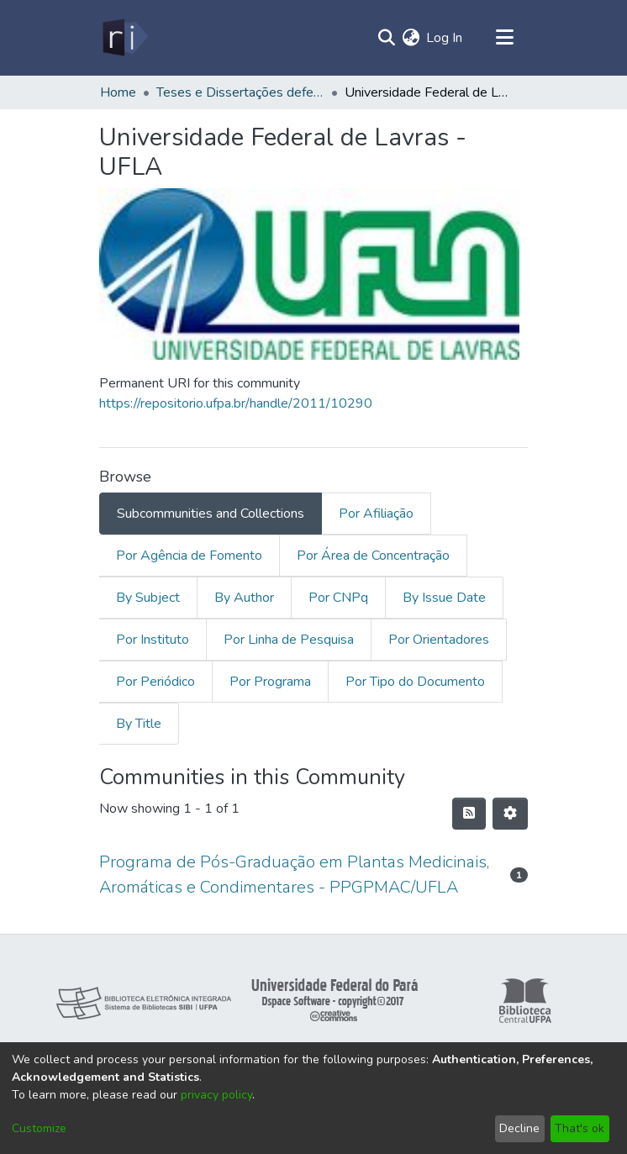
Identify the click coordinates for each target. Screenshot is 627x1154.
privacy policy (216, 1095)
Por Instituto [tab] (152, 639)
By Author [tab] (244, 597)
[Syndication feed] (469, 814)
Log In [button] (445, 38)
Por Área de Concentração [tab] (373, 555)
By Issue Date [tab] (444, 597)
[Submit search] (386, 38)
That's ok (579, 1128)
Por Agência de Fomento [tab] (189, 555)
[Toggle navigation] (504, 38)
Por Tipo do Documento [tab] (415, 681)
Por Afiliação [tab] (376, 513)
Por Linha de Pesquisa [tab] (289, 639)
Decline (519, 1128)
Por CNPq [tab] (338, 597)
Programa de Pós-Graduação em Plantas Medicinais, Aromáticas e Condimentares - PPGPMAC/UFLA (294, 874)
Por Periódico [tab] (155, 681)
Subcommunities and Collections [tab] (210, 513)
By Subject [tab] (148, 597)
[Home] (124, 38)
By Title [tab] (138, 723)
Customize (39, 1128)
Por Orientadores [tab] (438, 639)
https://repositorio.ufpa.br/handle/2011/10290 (235, 403)
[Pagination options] (510, 814)
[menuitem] (410, 38)
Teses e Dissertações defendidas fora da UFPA (240, 92)
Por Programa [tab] (270, 681)
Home (118, 92)
